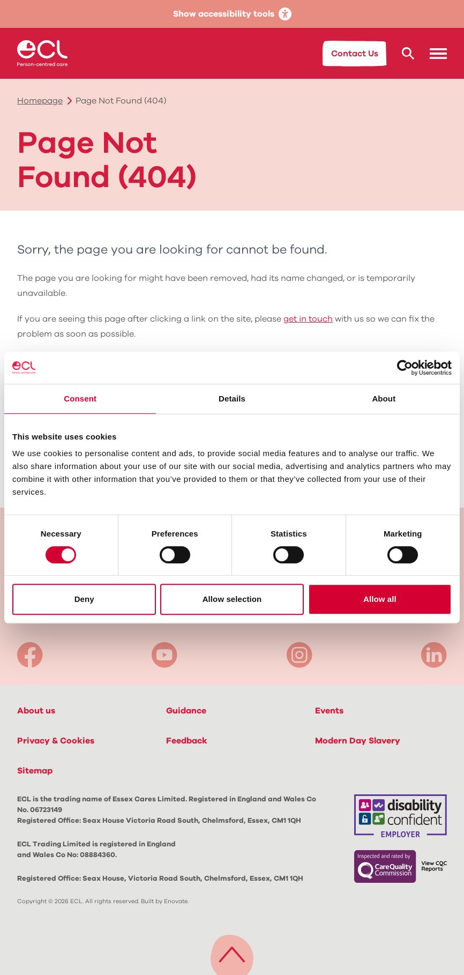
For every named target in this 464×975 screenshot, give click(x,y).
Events (329, 710)
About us (36, 710)
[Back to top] (232, 952)
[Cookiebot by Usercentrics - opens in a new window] (405, 368)
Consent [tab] (80, 398)
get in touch (308, 319)
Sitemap (35, 770)
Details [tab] (232, 398)
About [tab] (383, 398)
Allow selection (232, 599)
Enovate (176, 901)
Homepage (40, 100)
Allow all (379, 599)
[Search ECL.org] (408, 53)
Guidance (186, 710)
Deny (84, 599)
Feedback (186, 740)
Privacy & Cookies (55, 740)
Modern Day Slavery (357, 740)
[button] (438, 53)
